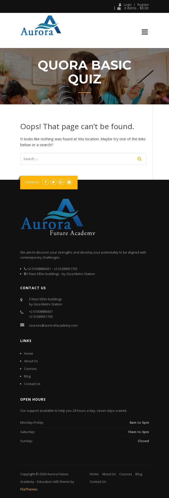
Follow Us (32, 182)
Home (28, 353)
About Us (31, 361)
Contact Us (32, 383)
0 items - (133, 8)
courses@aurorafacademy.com (53, 325)
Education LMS (48, 481)
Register (143, 4)
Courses (30, 368)
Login (125, 4)
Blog (27, 376)
